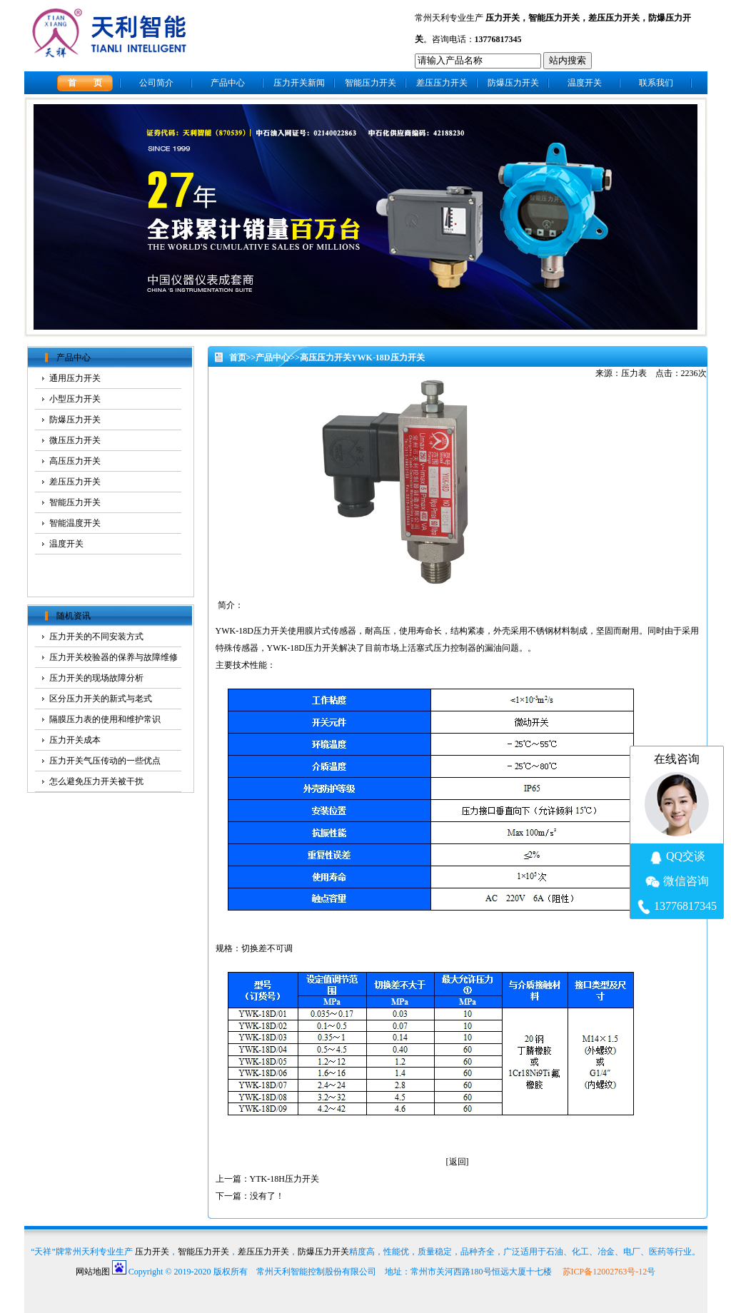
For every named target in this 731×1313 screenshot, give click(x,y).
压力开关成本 (75, 740)
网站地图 (93, 1272)
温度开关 (585, 83)
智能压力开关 (554, 18)
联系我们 (656, 83)
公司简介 (156, 83)
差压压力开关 (614, 18)
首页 (237, 358)
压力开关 (502, 18)
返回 (457, 1162)
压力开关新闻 (299, 83)
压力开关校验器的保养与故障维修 (113, 657)
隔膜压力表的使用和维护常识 (105, 719)
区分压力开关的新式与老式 (100, 699)
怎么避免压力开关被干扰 (96, 781)
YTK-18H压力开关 (284, 1179)
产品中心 (228, 83)
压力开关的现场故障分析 (96, 678)
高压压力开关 (325, 358)
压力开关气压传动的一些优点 (105, 761)
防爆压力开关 (513, 83)
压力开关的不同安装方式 (96, 637)
